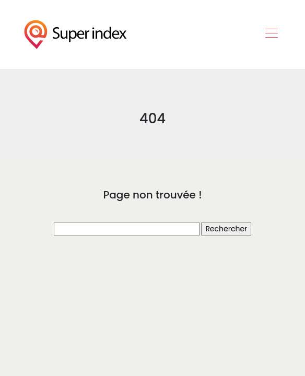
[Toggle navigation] (271, 34)
